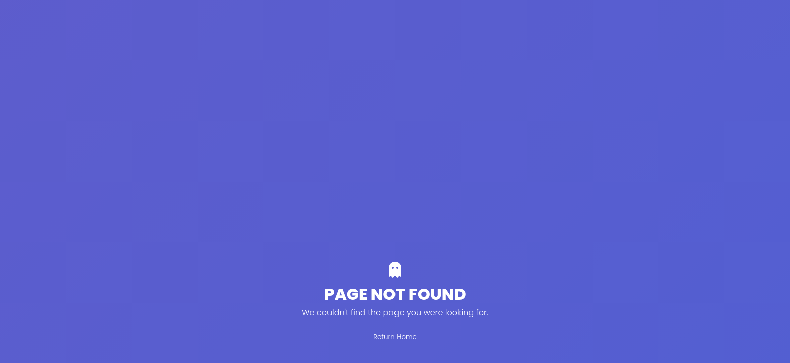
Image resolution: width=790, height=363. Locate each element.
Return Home (395, 337)
